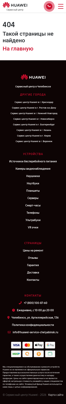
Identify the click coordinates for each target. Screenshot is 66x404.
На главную (18, 48)
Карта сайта (55, 394)
